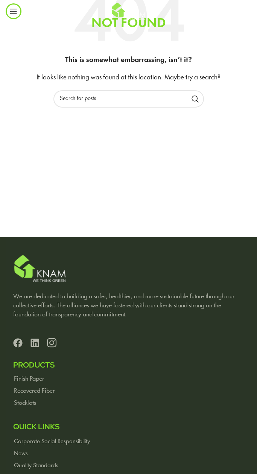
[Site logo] (128, 11)
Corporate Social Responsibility (52, 442)
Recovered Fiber (34, 391)
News (21, 454)
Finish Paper (29, 379)
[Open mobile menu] (13, 11)
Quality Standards (36, 466)
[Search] (128, 99)
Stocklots (25, 403)
